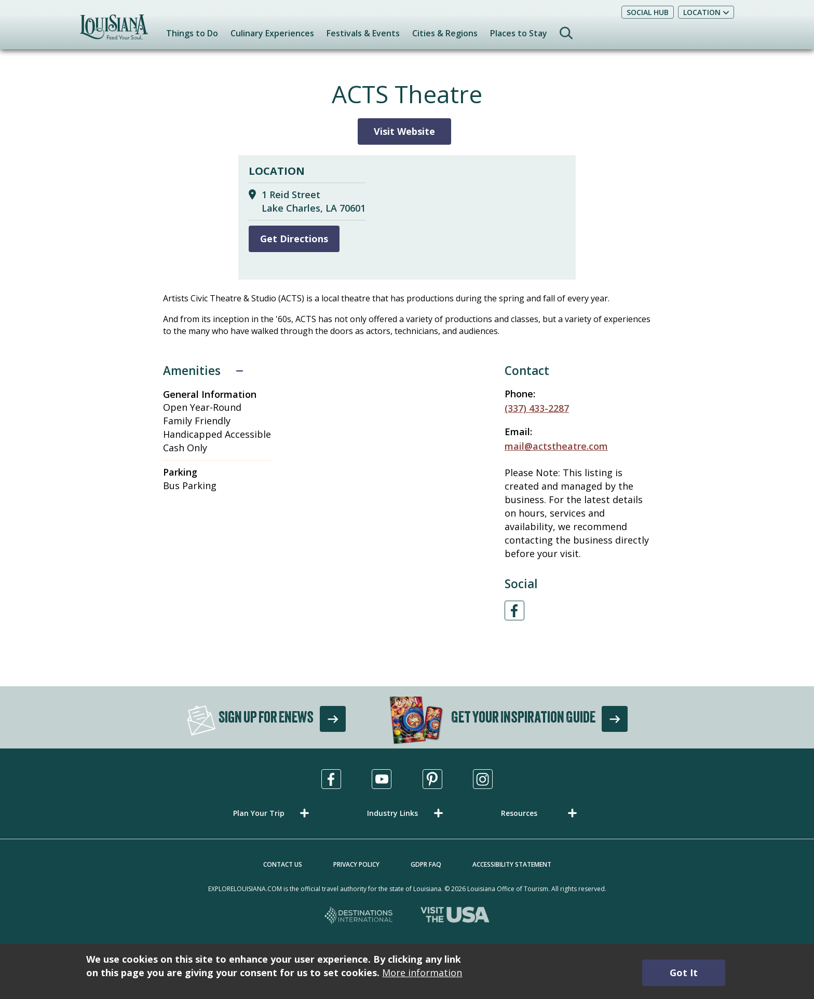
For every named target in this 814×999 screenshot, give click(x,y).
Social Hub (648, 12)
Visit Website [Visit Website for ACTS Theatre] (404, 131)
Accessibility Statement (511, 864)
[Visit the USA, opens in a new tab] (455, 916)
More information (422, 972)
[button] (273, 813)
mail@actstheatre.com (556, 446)
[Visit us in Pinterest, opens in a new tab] (432, 779)
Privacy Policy (356, 864)
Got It (684, 972)
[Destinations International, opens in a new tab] (359, 916)
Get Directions (294, 238)
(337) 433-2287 (537, 408)
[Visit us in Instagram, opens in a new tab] (483, 779)
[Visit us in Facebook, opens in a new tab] (331, 779)
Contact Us (282, 864)
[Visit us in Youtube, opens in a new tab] (381, 779)
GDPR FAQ (426, 864)
